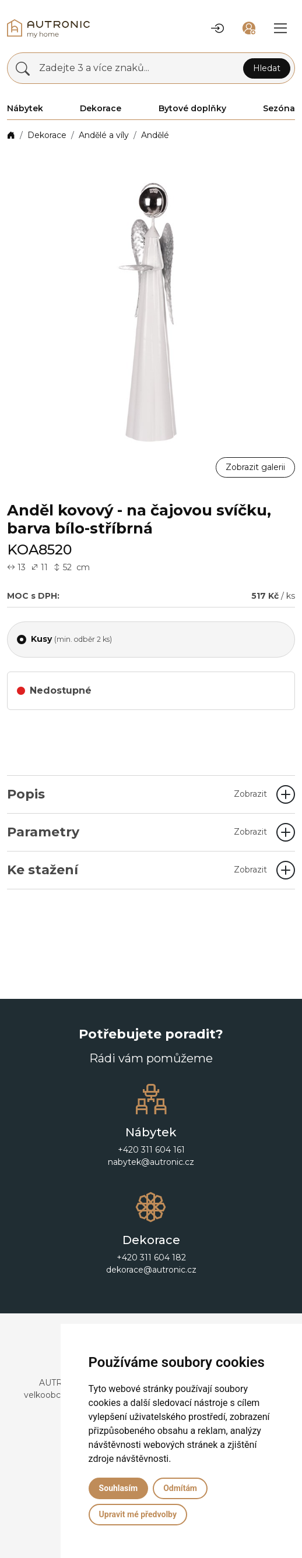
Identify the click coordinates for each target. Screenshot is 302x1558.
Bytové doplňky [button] (192, 108)
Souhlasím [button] (118, 1488)
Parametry (137, 832)
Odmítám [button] (180, 1488)
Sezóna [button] (279, 108)
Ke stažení (137, 870)
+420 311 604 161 (151, 1149)
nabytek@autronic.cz (151, 1162)
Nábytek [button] (25, 108)
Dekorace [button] (100, 108)
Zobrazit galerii (255, 467)
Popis (137, 794)
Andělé (155, 135)
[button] (217, 28)
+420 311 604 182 (151, 1257)
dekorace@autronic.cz (151, 1269)
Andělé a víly (104, 135)
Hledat (266, 68)
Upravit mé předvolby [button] (138, 1514)
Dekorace (46, 135)
